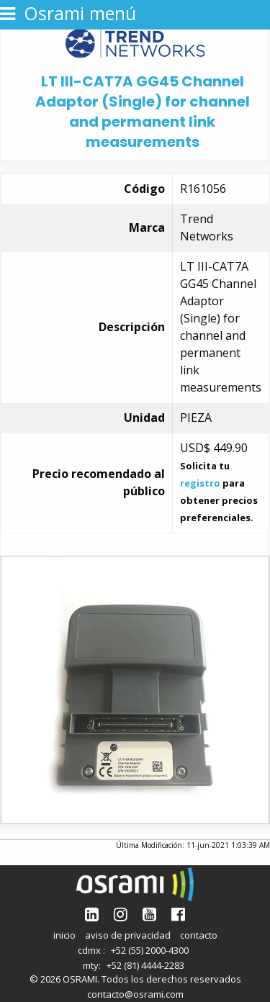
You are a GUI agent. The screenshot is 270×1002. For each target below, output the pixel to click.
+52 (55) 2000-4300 (150, 950)
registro (200, 483)
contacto (198, 935)
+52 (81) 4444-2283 (145, 965)
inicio (64, 935)
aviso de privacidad (128, 935)
